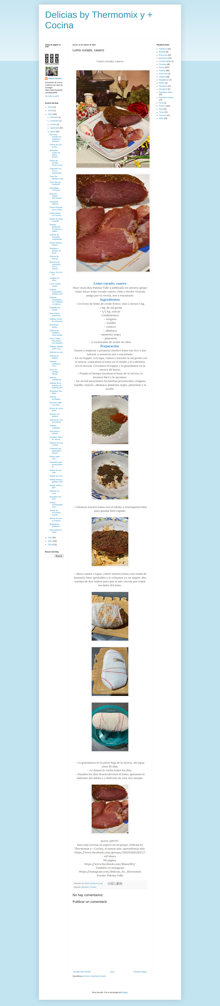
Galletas (162, 71)
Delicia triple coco (55, 458)
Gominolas (163, 74)
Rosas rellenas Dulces (56, 244)
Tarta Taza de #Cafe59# (55, 183)
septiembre (55, 128)
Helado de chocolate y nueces (55, 512)
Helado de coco (56, 476)
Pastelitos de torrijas (55, 309)
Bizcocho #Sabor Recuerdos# (56, 196)
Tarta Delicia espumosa (55, 314)
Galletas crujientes (55, 427)
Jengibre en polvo (54, 279)
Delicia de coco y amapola (56, 519)
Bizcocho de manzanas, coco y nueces (55, 265)
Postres (162, 106)
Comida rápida (165, 61)
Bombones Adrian (54, 326)
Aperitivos (85, 887)
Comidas (93, 887)
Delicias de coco (56, 352)
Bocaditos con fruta (55, 498)
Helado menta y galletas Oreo (56, 481)
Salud (161, 109)
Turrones (162, 115)
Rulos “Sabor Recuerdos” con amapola (56, 341)
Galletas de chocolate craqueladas (56, 237)
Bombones (163, 58)
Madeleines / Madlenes (55, 525)
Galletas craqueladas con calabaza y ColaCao (56, 300)
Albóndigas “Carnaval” (55, 189)
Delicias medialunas (55, 378)
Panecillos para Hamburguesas (56, 464)
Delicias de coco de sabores (56, 421)
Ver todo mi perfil (52, 96)
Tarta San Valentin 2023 (56, 177)
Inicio (112, 972)
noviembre (54, 121)
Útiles (161, 118)
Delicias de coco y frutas (56, 444)
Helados (162, 77)
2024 (50, 111)
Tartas (161, 112)
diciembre (54, 117)
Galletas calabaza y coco (55, 363)
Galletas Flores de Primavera (56, 320)
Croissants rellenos (54, 203)
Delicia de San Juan (55, 471)
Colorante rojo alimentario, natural (55, 451)
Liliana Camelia (54, 78)
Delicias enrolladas (55, 398)
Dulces (162, 67)
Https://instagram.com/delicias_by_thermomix (110, 871)
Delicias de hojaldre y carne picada (56, 333)
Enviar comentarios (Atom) (95, 976)
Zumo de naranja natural (54, 372)
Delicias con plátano (55, 415)
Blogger (124, 992)
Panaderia (163, 86)
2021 (50, 541)
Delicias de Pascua (54, 257)
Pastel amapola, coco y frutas (56, 208)
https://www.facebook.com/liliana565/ (110, 864)
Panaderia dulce (165, 92)
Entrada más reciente (82, 972)
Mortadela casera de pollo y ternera (55, 153)
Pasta (161, 103)
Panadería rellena (166, 97)
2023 (50, 114)
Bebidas (162, 52)
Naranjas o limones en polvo (55, 250)
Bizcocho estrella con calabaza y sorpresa (55, 138)
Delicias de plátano (54, 357)
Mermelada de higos (55, 531)
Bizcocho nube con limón (56, 404)
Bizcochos (163, 55)
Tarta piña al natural (55, 432)
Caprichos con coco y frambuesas (56, 171)
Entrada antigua (140, 972)
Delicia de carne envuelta (56, 220)
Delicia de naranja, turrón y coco (56, 163)
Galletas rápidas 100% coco (56, 347)
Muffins (162, 83)
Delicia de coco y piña (56, 146)
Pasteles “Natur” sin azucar (56, 438)
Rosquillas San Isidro (56, 392)
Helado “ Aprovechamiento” (56, 505)
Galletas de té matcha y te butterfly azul (56, 385)
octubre (53, 124)
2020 (50, 545)
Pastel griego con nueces (55, 214)
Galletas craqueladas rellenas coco (56, 292)
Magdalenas (164, 80)
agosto (53, 132)
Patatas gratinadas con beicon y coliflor (56, 228)
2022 (50, 538)
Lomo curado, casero (55, 285)
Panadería (163, 89)
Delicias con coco (55, 492)
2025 (50, 107)
